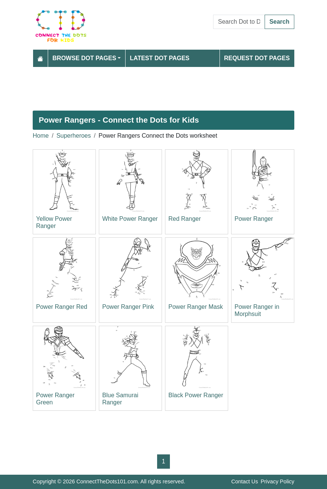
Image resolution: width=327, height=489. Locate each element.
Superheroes (73, 135)
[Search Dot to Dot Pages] (239, 22)
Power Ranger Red (61, 307)
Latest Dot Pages (160, 58)
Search (279, 21)
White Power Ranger (130, 219)
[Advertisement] (163, 89)
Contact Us (244, 481)
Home (41, 135)
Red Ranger (184, 219)
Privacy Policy (277, 481)
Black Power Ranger (195, 395)
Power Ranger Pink (128, 307)
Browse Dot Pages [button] (85, 58)
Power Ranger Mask (195, 307)
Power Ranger (254, 219)
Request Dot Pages (257, 58)
